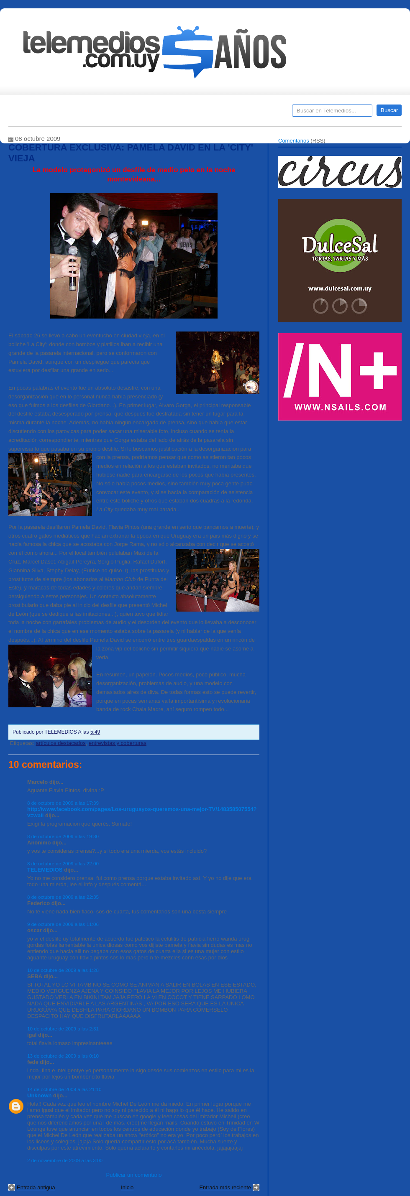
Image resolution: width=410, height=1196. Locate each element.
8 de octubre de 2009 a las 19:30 (63, 836)
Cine (172, 113)
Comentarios (293, 141)
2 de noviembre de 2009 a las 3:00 (64, 1160)
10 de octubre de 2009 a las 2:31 (63, 1028)
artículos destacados (60, 743)
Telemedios (260, 113)
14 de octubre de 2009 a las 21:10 (64, 1089)
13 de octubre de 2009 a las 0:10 (63, 1055)
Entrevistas (116, 113)
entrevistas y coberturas (117, 743)
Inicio (127, 1187)
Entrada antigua (36, 1187)
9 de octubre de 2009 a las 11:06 (63, 924)
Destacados (42, 113)
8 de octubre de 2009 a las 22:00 (63, 863)
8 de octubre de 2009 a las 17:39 (63, 803)
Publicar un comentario (134, 1175)
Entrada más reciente (225, 1187)
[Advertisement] (341, 484)
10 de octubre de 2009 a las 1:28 (63, 970)
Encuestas (208, 113)
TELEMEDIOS (45, 870)
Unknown (39, 1095)
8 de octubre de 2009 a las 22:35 (63, 897)
